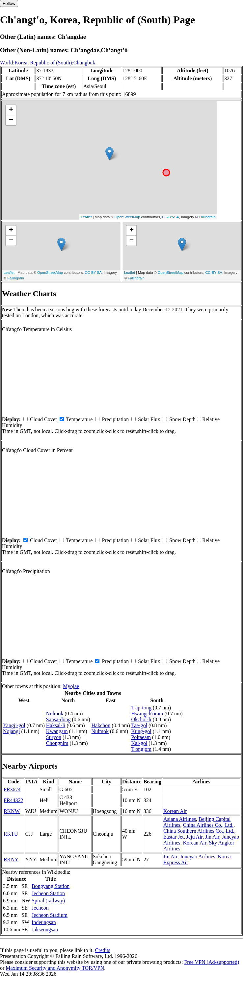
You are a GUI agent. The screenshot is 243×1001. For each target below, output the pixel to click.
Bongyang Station (50, 886)
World (6, 62)
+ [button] (11, 110)
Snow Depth (182, 419)
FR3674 (12, 789)
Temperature (79, 419)
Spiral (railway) (48, 900)
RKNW (12, 811)
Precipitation (115, 419)
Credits (102, 950)
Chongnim (57, 743)
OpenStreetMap (127, 217)
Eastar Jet (173, 837)
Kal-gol (139, 743)
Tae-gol (139, 725)
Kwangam (57, 731)
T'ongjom (141, 749)
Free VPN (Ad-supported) (211, 962)
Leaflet (86, 217)
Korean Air (175, 811)
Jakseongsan (45, 929)
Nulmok (54, 713)
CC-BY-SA (170, 217)
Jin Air (212, 837)
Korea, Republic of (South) (43, 62)
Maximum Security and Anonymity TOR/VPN (55, 968)
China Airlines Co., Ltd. (208, 825)
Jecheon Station (48, 893)
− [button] (11, 120)
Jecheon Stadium (50, 915)
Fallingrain (207, 217)
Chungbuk (84, 62)
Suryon (53, 737)
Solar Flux (149, 419)
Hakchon (101, 725)
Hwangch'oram (147, 713)
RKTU (11, 834)
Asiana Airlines (179, 819)
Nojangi (11, 731)
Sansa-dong (58, 719)
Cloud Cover (43, 419)
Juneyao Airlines (197, 856)
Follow (9, 3)
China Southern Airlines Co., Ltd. (198, 831)
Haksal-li (56, 725)
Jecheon (40, 908)
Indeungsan (44, 922)
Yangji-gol (14, 725)
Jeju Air (194, 837)
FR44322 (13, 800)
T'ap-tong (141, 707)
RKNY (11, 859)
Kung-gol (141, 731)
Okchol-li (141, 719)
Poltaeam (141, 737)
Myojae (71, 686)
